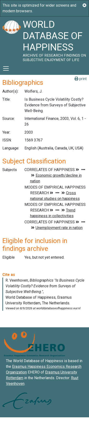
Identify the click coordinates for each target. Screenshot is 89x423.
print (81, 78)
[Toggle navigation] (5, 68)
